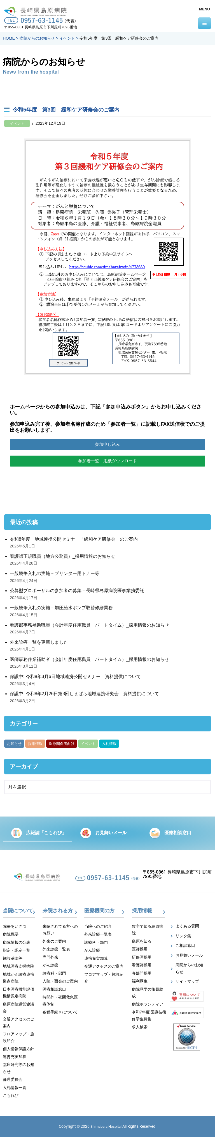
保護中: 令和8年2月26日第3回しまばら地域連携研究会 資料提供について (84, 693)
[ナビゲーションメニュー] (204, 23)
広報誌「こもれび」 (46, 832)
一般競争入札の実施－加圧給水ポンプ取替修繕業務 (61, 607)
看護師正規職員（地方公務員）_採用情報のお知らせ (62, 556)
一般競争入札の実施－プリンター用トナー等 (54, 573)
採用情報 (35, 744)
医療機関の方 (99, 910)
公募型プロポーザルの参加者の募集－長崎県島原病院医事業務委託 (77, 590)
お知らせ (14, 744)
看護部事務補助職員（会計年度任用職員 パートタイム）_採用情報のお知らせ (89, 625)
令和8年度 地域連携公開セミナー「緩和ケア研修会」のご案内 (74, 539)
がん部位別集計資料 (139, 744)
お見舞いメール (111, 832)
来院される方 (58, 910)
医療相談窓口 (177, 832)
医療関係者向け (61, 744)
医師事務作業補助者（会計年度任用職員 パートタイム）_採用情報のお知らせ (89, 659)
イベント (17, 123)
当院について (18, 910)
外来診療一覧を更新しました (39, 642)
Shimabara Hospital (105, 1126)
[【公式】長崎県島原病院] (37, 10)
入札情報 (109, 744)
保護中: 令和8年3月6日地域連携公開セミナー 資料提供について (75, 676)
